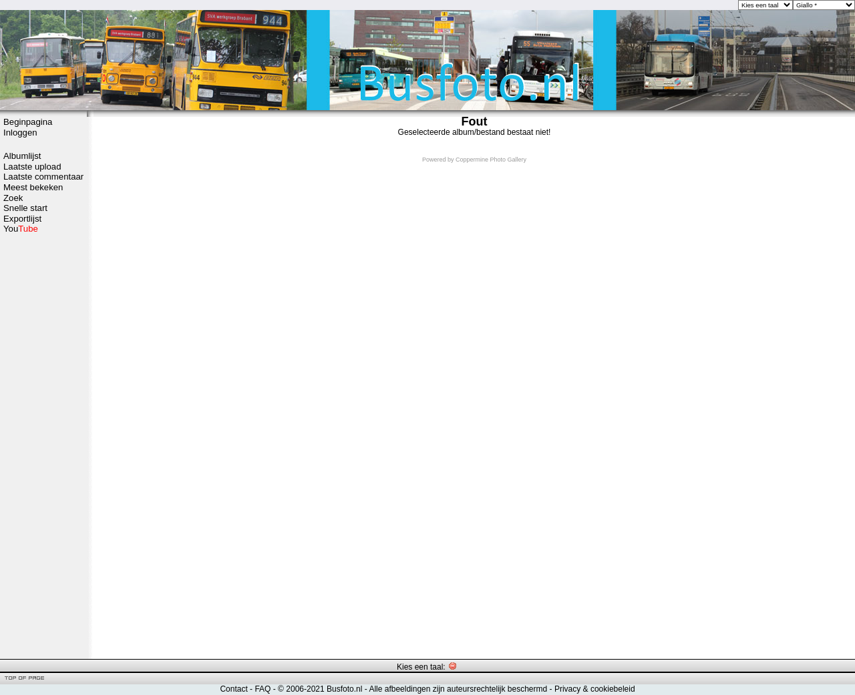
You (20, 229)
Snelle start (25, 208)
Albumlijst (22, 156)
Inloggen (20, 133)
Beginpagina (27, 122)
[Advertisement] (43, 445)
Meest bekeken (33, 187)
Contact (233, 689)
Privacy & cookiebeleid (594, 689)
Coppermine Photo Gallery (491, 159)
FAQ (262, 689)
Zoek (13, 198)
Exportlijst (22, 219)
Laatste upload (32, 167)
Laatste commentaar (43, 177)
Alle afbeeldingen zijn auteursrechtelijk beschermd (458, 689)
